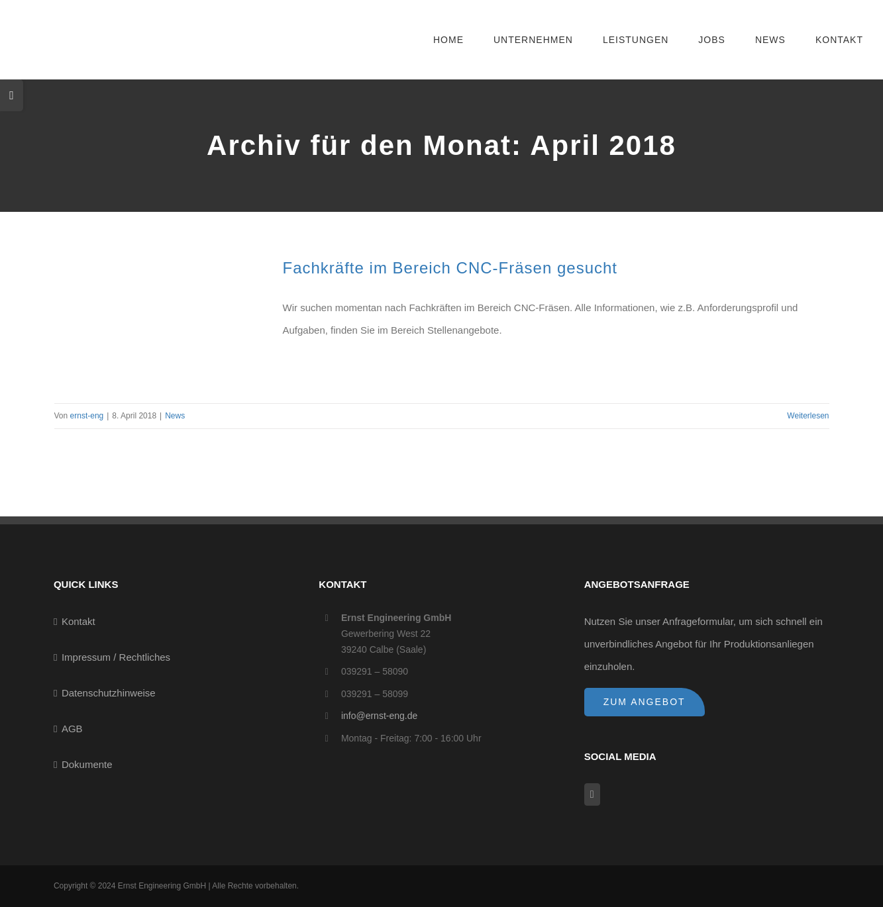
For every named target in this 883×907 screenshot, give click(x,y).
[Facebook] (592, 794)
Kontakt (78, 621)
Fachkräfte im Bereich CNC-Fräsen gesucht (450, 268)
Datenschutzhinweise (109, 692)
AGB (72, 728)
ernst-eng (87, 415)
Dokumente (87, 764)
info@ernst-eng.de (379, 715)
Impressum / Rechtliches (116, 657)
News (175, 415)
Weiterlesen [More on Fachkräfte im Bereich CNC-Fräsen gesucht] (808, 415)
